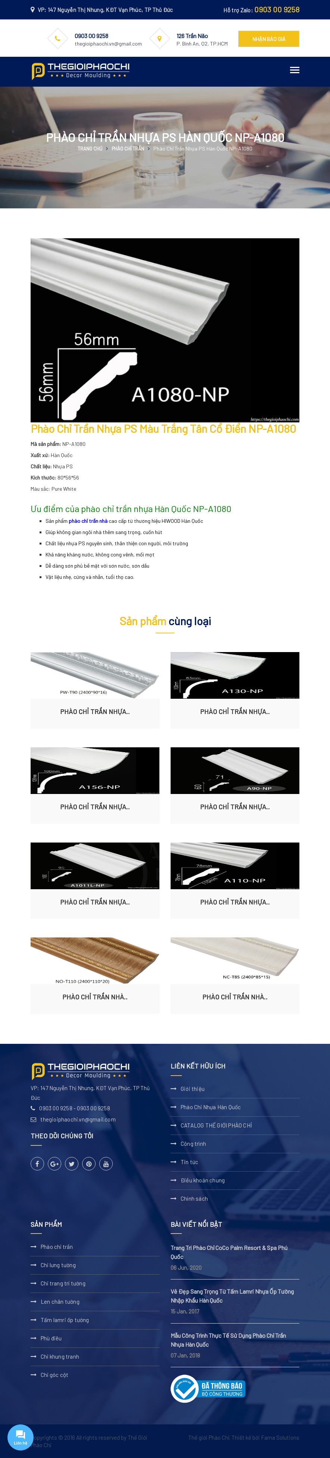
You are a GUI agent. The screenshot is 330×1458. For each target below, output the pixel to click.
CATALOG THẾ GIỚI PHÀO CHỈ (216, 1125)
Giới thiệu (193, 1088)
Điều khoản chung (203, 1180)
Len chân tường (60, 1301)
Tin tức (189, 1161)
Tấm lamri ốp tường (65, 1319)
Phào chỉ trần (128, 149)
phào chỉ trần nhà (88, 521)
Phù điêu (51, 1338)
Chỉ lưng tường (58, 1265)
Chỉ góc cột (54, 1374)
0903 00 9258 (276, 9)
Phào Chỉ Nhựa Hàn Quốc (211, 1107)
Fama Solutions (280, 1437)
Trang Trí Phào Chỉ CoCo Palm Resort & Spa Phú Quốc (229, 1252)
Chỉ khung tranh (60, 1356)
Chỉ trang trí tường (63, 1283)
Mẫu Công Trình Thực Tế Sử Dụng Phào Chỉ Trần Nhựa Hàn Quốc (228, 1340)
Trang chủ (90, 149)
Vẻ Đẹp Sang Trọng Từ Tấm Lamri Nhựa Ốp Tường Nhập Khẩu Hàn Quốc (232, 1296)
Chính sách (194, 1198)
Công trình (193, 1143)
